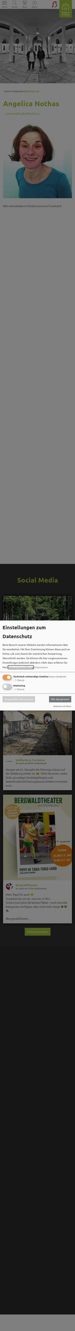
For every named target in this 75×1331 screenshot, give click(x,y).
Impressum (41, 667)
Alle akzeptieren (60, 699)
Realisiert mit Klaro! (62, 706)
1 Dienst (19, 680)
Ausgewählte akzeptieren (18, 699)
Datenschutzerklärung (20, 667)
